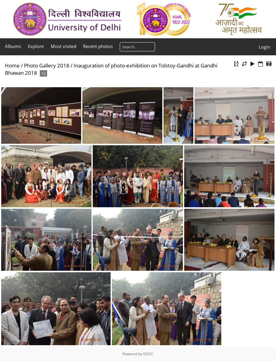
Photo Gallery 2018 (46, 65)
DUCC (148, 353)
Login (264, 47)
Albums (13, 46)
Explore (36, 46)
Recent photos (98, 46)
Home (12, 65)
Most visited (63, 46)
